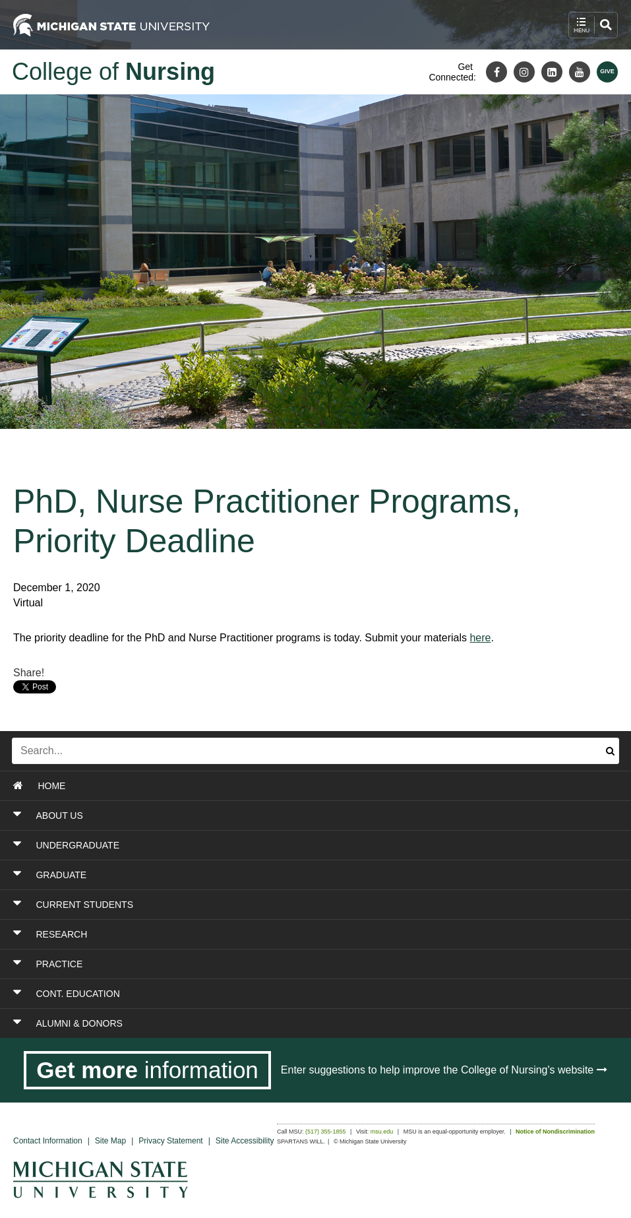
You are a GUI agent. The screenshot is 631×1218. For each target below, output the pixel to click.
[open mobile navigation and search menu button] (593, 25)
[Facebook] (496, 71)
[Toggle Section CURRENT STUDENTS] (260, 904)
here (480, 637)
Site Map (110, 1140)
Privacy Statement (170, 1140)
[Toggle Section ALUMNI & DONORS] (260, 1023)
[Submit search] (610, 750)
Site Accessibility (245, 1140)
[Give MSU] (607, 71)
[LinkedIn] (551, 71)
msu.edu (382, 1131)
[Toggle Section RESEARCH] (260, 934)
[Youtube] (579, 71)
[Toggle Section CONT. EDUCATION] (260, 993)
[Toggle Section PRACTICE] (260, 963)
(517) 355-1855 (325, 1131)
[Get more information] (147, 1070)
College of (113, 71)
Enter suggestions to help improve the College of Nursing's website (444, 1069)
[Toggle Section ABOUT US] (260, 815)
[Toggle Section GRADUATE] (260, 874)
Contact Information (47, 1140)
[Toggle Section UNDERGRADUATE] (260, 845)
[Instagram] (524, 71)
